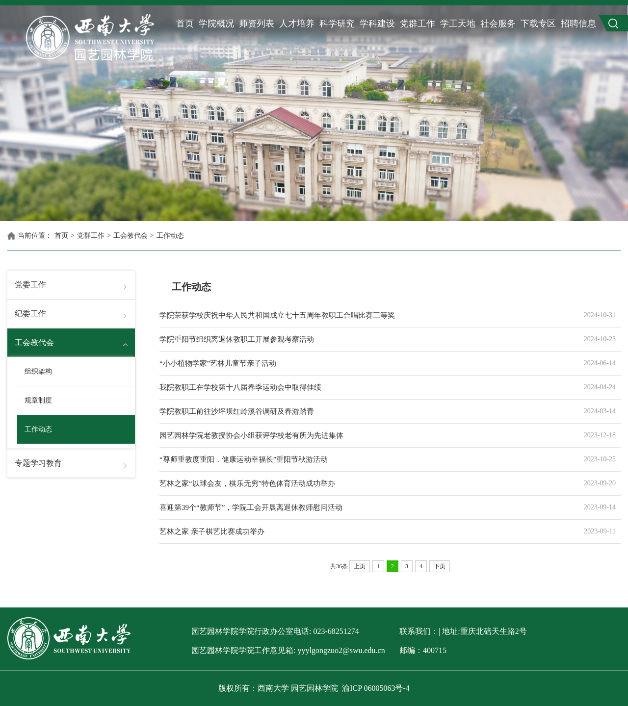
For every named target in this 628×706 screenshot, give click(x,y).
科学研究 (337, 23)
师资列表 (256, 23)
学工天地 (457, 23)
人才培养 (296, 23)
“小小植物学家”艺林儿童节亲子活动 (365, 363)
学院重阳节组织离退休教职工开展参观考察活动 (365, 339)
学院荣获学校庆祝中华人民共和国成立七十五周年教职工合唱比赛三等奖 (365, 315)
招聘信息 (578, 23)
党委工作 (30, 284)
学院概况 (216, 23)
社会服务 (498, 23)
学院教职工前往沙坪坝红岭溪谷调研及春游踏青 (365, 411)
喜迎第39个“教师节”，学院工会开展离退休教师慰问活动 (365, 507)
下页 (439, 566)
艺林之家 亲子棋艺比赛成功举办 (365, 531)
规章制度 (38, 400)
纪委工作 (30, 313)
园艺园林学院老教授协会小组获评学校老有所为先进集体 (365, 435)
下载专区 (538, 23)
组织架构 (38, 371)
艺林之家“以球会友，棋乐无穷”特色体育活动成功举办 (365, 483)
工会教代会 (130, 235)
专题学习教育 (38, 463)
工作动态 (170, 235)
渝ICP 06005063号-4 (376, 688)
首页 (185, 23)
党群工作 (417, 23)
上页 (360, 566)
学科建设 (377, 23)
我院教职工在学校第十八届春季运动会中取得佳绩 (365, 387)
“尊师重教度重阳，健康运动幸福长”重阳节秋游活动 (365, 459)
